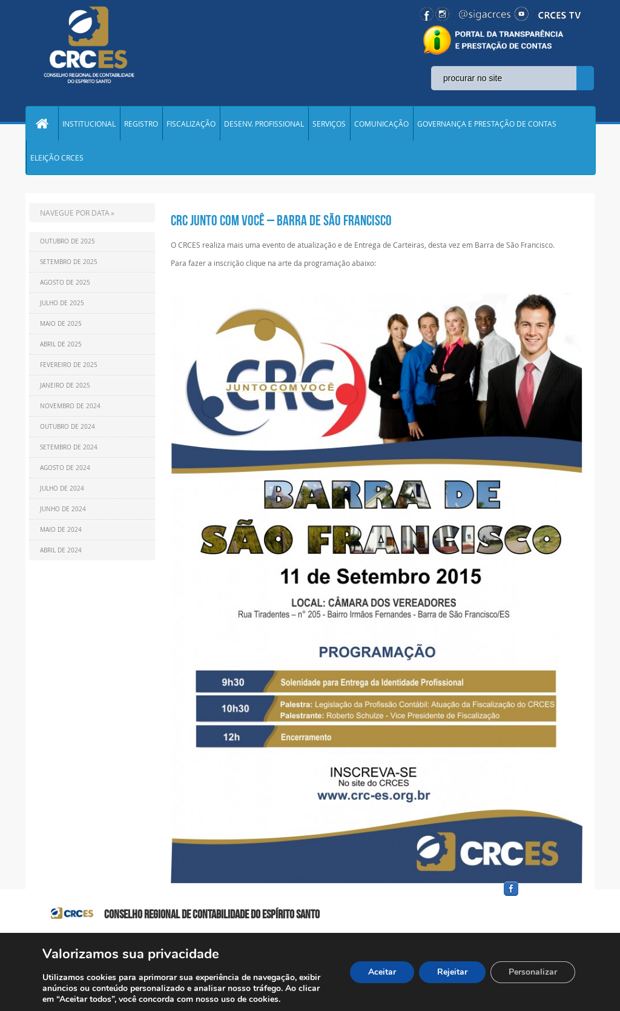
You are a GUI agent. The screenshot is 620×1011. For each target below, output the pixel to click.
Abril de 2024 (61, 550)
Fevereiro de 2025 (68, 365)
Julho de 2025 (62, 303)
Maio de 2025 (61, 324)
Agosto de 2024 (65, 468)
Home (42, 124)
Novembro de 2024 (70, 406)
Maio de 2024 (61, 530)
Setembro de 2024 (68, 447)
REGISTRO (141, 123)
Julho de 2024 (62, 488)
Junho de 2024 (63, 509)
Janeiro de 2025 (65, 385)
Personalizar (533, 972)
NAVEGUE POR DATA (75, 212)
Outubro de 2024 (67, 427)
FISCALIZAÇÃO (191, 123)
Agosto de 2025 (65, 283)
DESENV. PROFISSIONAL (264, 123)
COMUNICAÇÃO (381, 123)
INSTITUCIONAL (89, 123)
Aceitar (382, 972)
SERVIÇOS (329, 123)
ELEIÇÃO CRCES (57, 157)
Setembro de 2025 (68, 262)
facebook (540, 896)
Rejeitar (452, 972)
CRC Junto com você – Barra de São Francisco (281, 220)
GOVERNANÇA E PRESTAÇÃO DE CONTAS (486, 123)
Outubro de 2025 (67, 241)
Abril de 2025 (61, 344)
